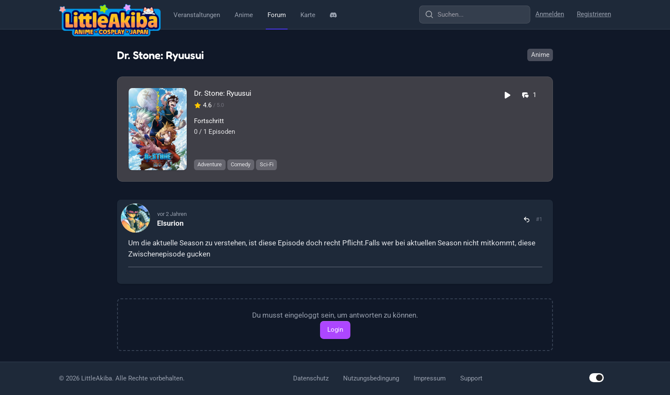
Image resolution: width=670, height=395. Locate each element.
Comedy (240, 164)
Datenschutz (311, 378)
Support (471, 378)
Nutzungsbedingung (371, 378)
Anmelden (549, 14)
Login (335, 329)
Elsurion (170, 223)
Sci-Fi (266, 164)
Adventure (209, 164)
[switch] (596, 377)
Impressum (430, 378)
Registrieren (594, 14)
